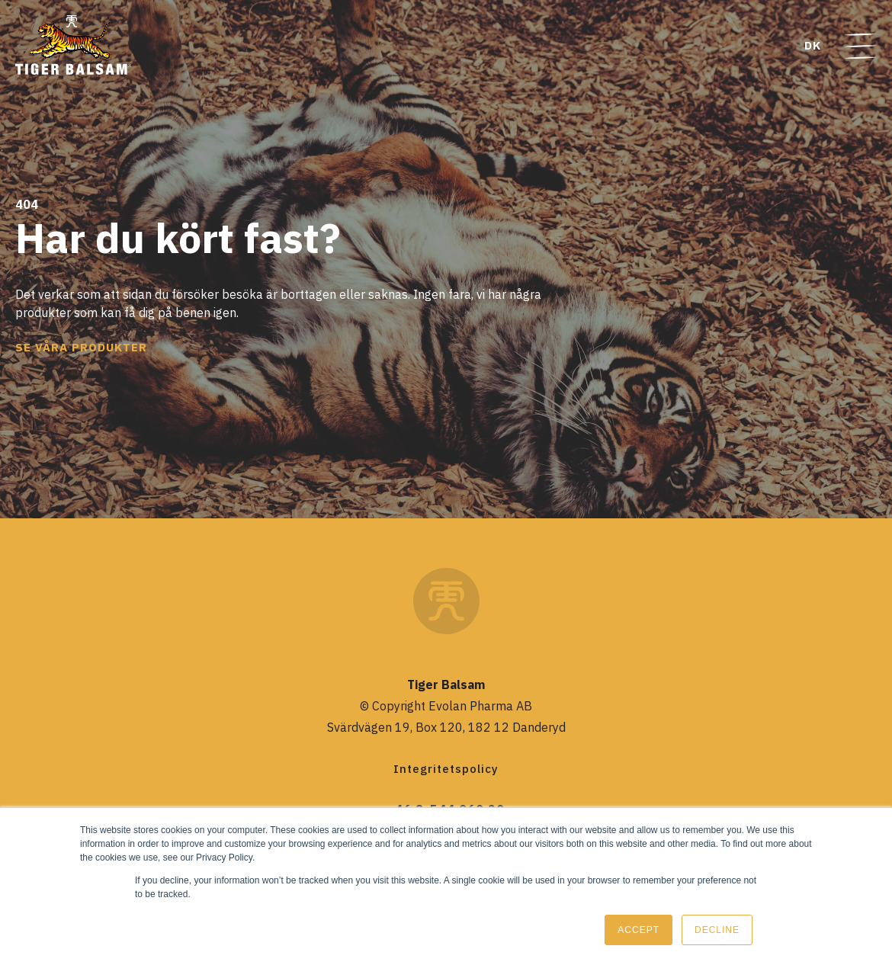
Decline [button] (717, 930)
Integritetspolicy (446, 768)
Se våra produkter (81, 347)
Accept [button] (638, 930)
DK (812, 45)
